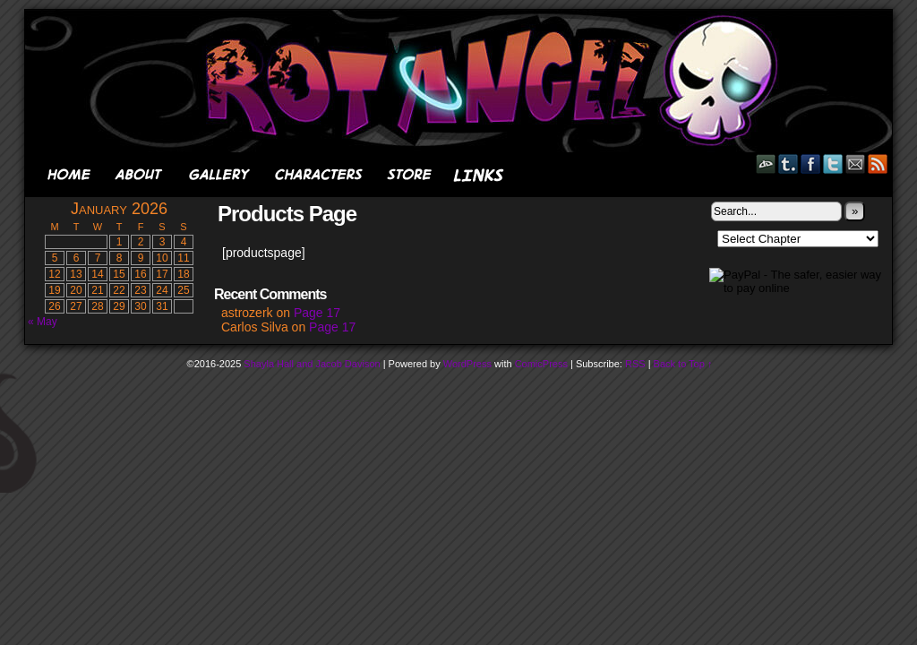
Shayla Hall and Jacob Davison (312, 363)
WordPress (467, 363)
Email (855, 163)
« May (42, 321)
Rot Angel (464, 81)
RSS (878, 163)
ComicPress (541, 363)
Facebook (811, 163)
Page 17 (317, 312)
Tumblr (788, 163)
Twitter (833, 163)
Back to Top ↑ (683, 363)
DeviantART (766, 163)
